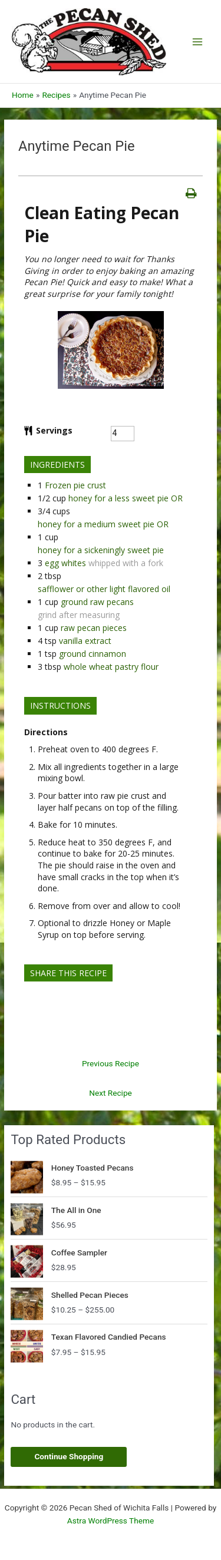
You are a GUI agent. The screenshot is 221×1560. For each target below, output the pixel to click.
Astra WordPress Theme (110, 1520)
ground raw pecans (97, 601)
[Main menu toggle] (197, 41)
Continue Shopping (68, 1456)
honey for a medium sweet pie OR (103, 524)
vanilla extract (85, 640)
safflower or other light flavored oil (104, 588)
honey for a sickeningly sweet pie (101, 550)
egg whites (65, 563)
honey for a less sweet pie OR (125, 498)
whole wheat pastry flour (111, 666)
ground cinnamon (92, 653)
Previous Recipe (110, 1063)
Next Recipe (110, 1093)
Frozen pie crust (75, 485)
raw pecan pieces (94, 627)
